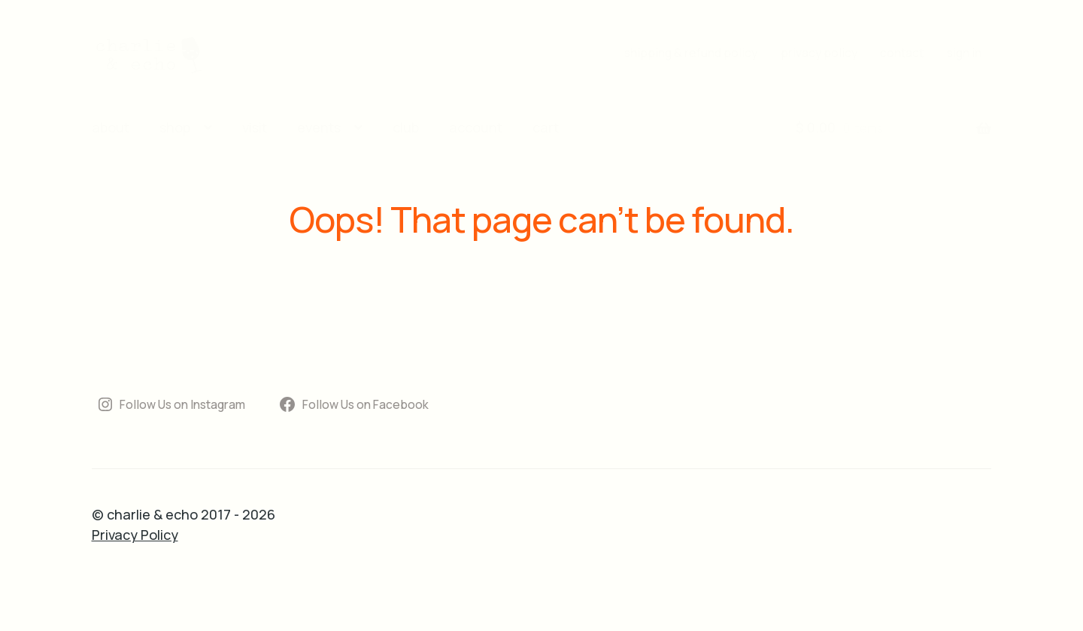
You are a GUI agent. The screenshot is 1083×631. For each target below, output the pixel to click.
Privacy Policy (135, 535)
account (475, 127)
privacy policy (819, 52)
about (110, 127)
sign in (964, 52)
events (319, 127)
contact (902, 52)
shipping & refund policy (690, 52)
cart (545, 127)
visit (254, 127)
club (406, 127)
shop (174, 127)
